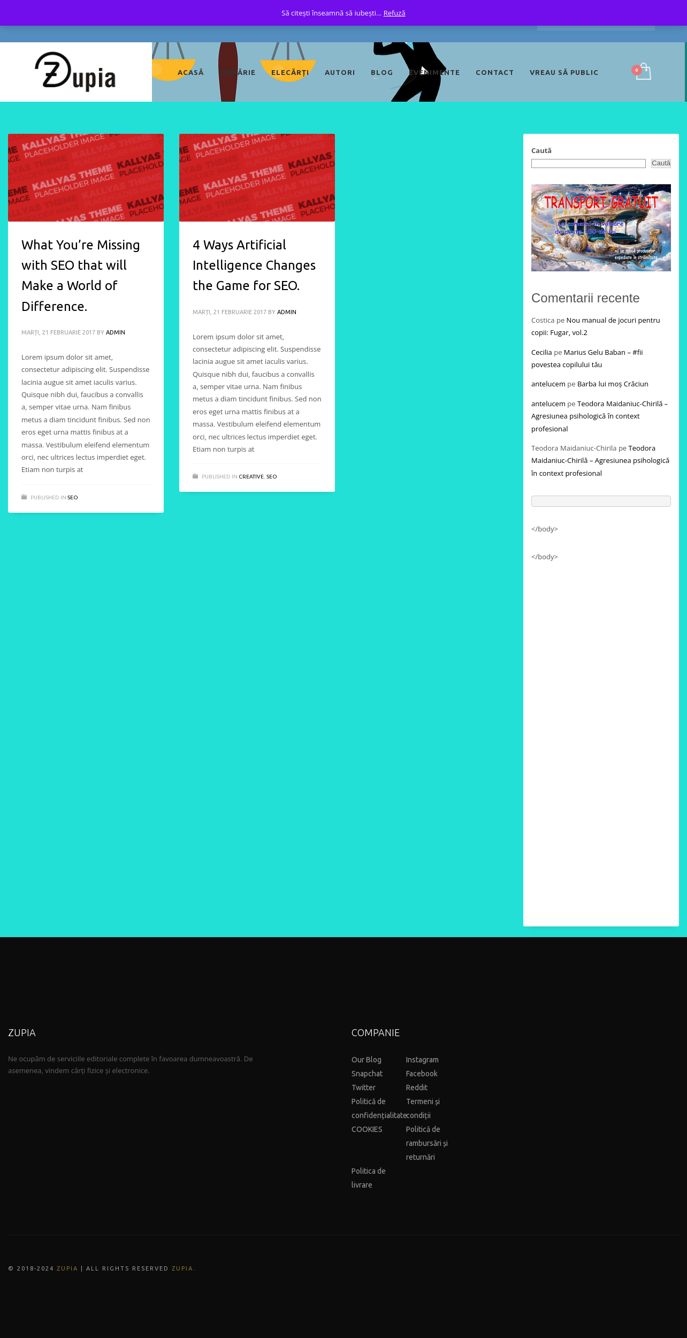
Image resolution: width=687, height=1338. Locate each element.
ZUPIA (67, 1268)
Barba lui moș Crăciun (612, 384)
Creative (251, 477)
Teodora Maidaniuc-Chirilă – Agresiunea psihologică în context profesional (599, 416)
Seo (72, 497)
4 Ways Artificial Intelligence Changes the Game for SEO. (254, 265)
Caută (541, 150)
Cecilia (541, 352)
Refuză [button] (395, 13)
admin (115, 332)
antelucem (548, 384)
